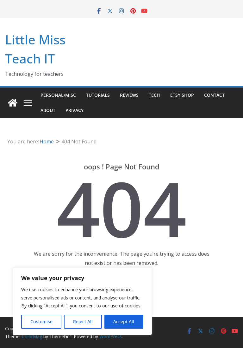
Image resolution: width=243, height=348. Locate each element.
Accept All (123, 321)
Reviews (129, 95)
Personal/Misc (58, 95)
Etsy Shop (182, 95)
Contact (214, 95)
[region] (82, 301)
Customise (41, 321)
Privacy (74, 110)
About (47, 110)
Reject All (83, 321)
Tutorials (98, 95)
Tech (154, 95)
